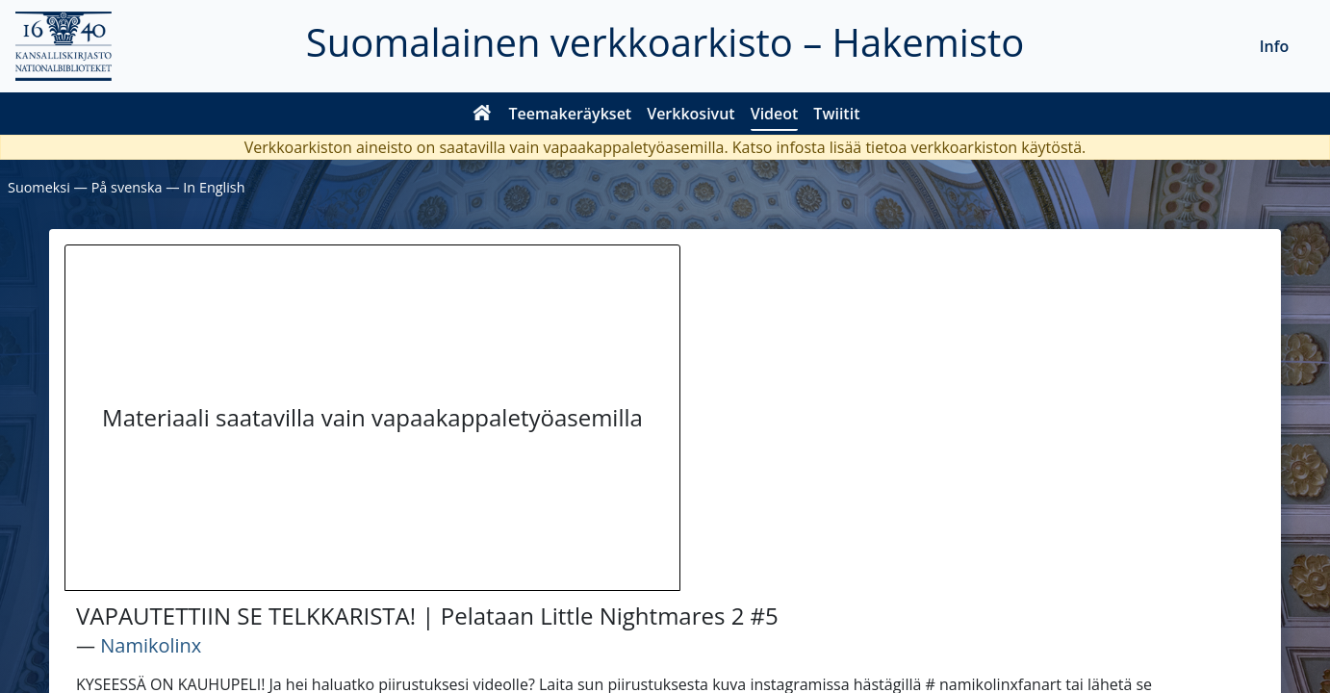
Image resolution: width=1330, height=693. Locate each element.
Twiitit (836, 113)
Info (1275, 46)
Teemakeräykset (570, 113)
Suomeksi (39, 187)
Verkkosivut (690, 113)
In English (213, 187)
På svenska (127, 187)
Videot (775, 113)
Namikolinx (150, 645)
